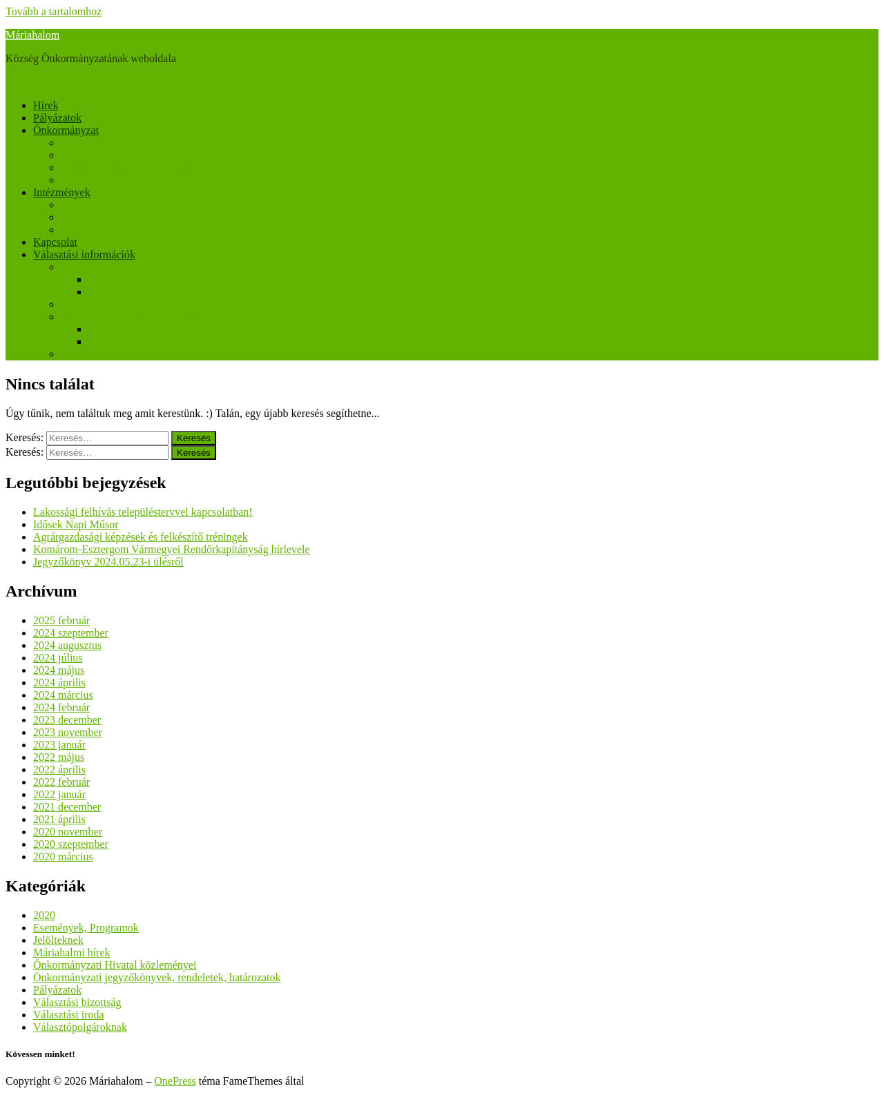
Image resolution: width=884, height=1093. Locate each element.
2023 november (67, 732)
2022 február (61, 782)
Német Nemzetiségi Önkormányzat (139, 167)
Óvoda (75, 217)
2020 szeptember (70, 844)
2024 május (58, 670)
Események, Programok (86, 928)
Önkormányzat (66, 130)
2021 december (67, 807)
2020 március (63, 856)
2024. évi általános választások (129, 316)
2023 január (59, 745)
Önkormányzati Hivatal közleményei (114, 965)
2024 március (63, 695)
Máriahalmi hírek (71, 952)
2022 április (59, 769)
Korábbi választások (106, 354)
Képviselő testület (100, 155)
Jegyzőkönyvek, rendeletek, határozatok (149, 180)
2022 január (59, 794)
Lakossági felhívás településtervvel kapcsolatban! (143, 512)
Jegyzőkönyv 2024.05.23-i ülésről (108, 562)
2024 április (59, 682)
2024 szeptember (70, 633)
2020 (44, 915)
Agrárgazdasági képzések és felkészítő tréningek (140, 537)
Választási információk (84, 254)
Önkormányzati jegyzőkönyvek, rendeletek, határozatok (157, 977)
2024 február (61, 707)
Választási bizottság (132, 292)
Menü (18, 82)
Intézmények (61, 192)
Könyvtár (81, 229)
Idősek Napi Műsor (76, 524)
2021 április (59, 819)
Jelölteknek (113, 341)
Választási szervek (102, 267)
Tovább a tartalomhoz (54, 11)
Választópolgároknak (135, 329)
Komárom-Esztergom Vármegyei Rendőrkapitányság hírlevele (171, 549)
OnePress (174, 1081)
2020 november (67, 832)
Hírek (45, 105)
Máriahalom (32, 35)
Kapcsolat (55, 242)
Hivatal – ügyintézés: (108, 142)
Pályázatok (57, 118)
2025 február (61, 620)
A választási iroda (127, 279)
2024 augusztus (67, 645)
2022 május (58, 757)
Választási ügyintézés (108, 304)
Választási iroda (68, 1015)
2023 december (67, 720)
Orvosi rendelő (94, 205)
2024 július (58, 658)
